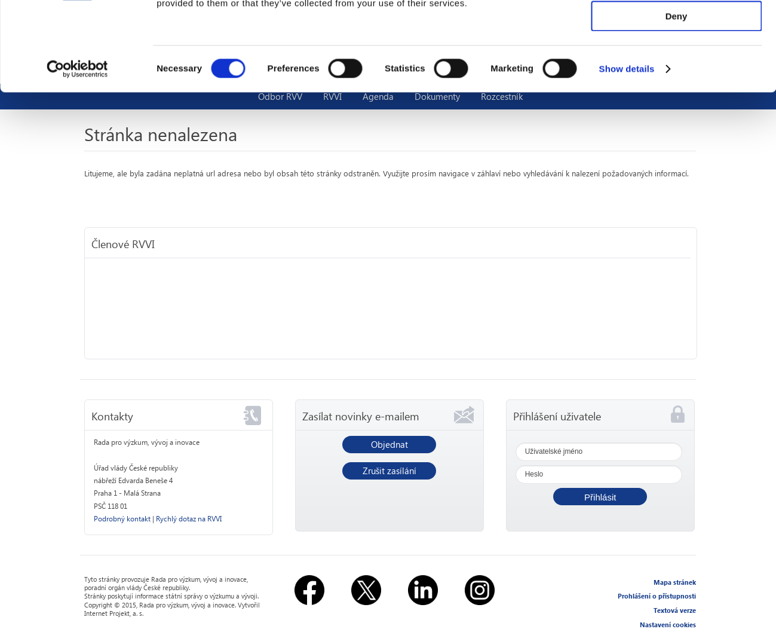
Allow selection (675, 65)
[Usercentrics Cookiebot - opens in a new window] (77, 152)
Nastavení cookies (668, 624)
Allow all (676, 30)
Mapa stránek (675, 582)
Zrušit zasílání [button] (389, 471)
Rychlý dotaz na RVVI (189, 518)
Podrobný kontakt (122, 518)
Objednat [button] (389, 444)
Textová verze (675, 610)
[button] (600, 496)
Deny (676, 99)
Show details (627, 152)
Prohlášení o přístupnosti (657, 596)
